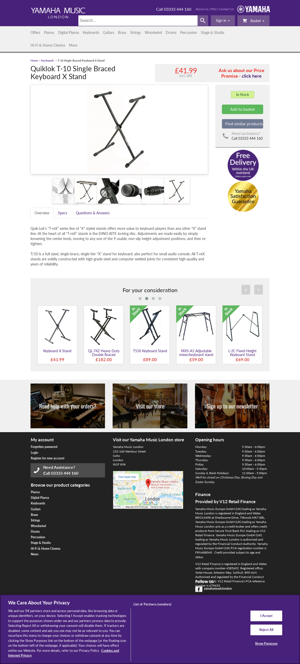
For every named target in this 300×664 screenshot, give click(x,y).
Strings (135, 32)
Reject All (266, 630)
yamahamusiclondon (218, 588)
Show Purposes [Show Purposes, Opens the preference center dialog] (266, 643)
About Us (202, 9)
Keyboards (91, 32)
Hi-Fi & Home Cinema (48, 45)
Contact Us (226, 9)
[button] (223, 20)
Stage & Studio (212, 32)
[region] (150, 629)
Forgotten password (44, 447)
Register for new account (47, 458)
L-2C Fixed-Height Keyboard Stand (242, 353)
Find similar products (244, 123)
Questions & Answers (93, 213)
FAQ (214, 9)
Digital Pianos (68, 32)
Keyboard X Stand (57, 351)
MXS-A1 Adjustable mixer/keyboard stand (196, 353)
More (73, 45)
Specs (62, 213)
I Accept (266, 616)
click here (252, 76)
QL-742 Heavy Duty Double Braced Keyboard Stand (103, 355)
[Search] (138, 20)
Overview (42, 213)
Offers (35, 32)
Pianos (49, 32)
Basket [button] (253, 20)
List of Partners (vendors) (152, 604)
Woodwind (153, 32)
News (34, 554)
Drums (171, 32)
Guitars (108, 32)
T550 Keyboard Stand (150, 351)
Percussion (188, 32)
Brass (122, 32)
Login (34, 453)
